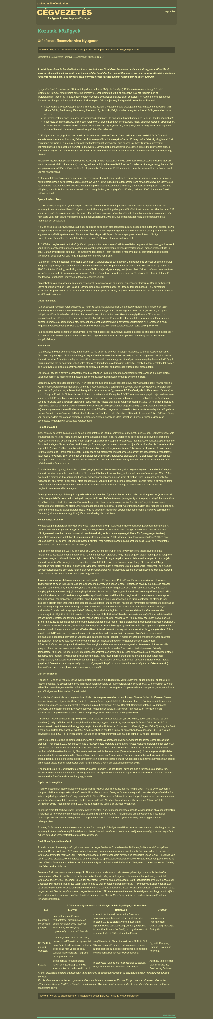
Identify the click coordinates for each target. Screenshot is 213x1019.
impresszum (169, 1015)
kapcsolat (170, 11)
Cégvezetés (64, 12)
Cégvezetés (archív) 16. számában (69, 57)
